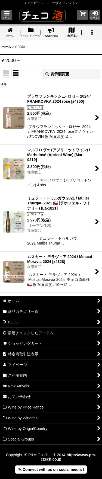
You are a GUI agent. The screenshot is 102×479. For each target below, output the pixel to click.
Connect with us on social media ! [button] (51, 469)
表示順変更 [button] (57, 74)
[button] (6, 15)
